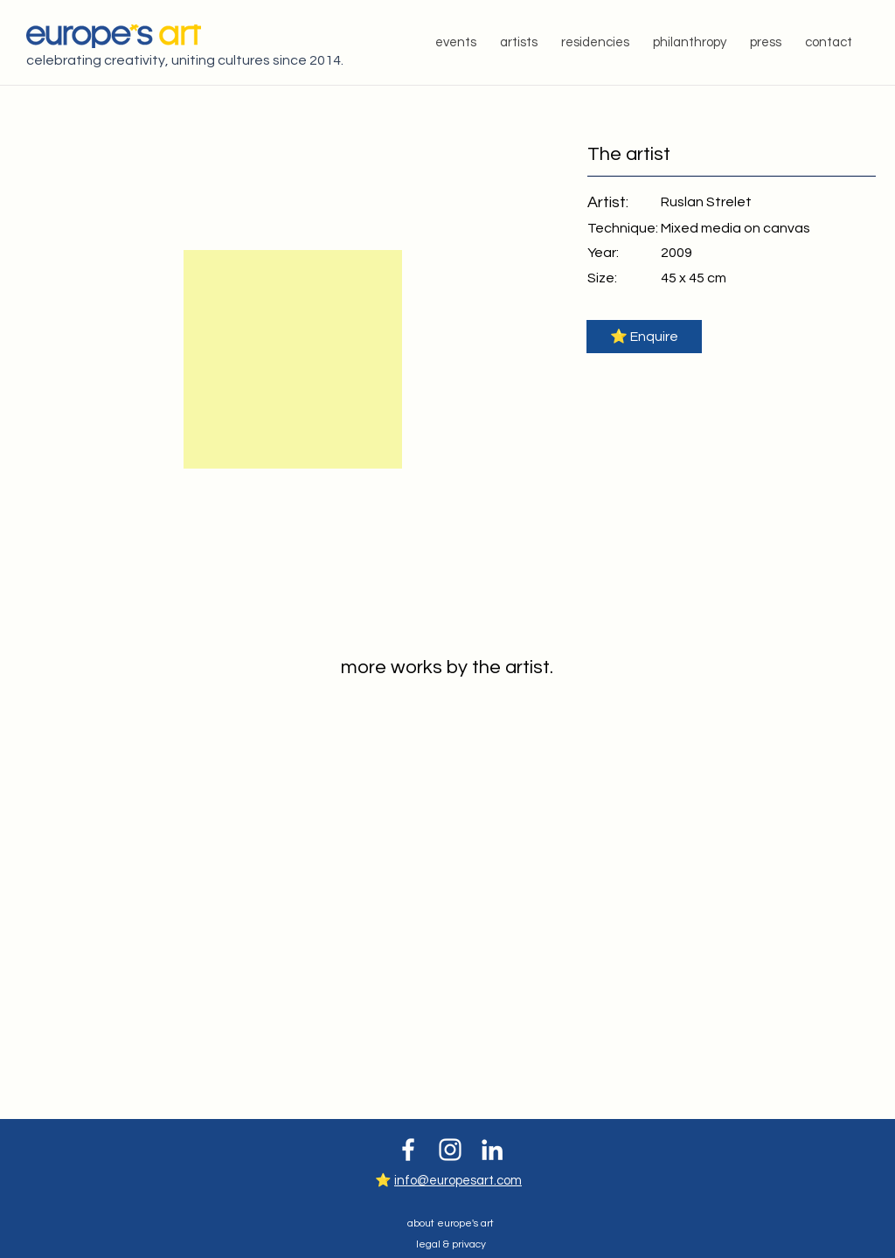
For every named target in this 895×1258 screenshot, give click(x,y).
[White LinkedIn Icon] (492, 1149)
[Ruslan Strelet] (706, 201)
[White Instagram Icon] (450, 1149)
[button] (644, 336)
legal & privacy (451, 1244)
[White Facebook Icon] (408, 1149)
